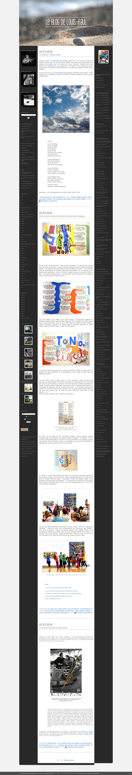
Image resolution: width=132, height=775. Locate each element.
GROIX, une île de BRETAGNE (103, 318)
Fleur (22, 228)
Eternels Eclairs (99, 313)
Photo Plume (99, 421)
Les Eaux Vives (99, 371)
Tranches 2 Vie (99, 437)
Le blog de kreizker (100, 352)
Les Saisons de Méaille (26, 234)
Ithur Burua (98, 324)
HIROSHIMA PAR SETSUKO (27, 183)
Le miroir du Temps (100, 361)
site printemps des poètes (82, 636)
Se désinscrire (28, 419)
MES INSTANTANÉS (100, 225)
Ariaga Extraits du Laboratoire (102, 146)
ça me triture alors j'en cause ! (102, 287)
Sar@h (97, 428)
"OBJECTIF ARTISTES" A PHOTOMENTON (27, 173)
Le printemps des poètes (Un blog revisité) (53, 628)
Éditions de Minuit (76, 593)
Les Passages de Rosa (101, 373)
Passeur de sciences (100, 416)
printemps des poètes (63, 199)
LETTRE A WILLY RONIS (26, 185)
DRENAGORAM (99, 306)
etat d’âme (98, 311)
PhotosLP (23, 134)
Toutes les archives (25, 318)
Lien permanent (45, 197)
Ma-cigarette (98, 387)
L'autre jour (98, 329)
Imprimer (53, 201)
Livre (22, 237)
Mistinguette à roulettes (101, 228)
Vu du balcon (99, 263)
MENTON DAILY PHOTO (101, 394)
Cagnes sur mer (24, 212)
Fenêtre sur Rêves (100, 171)
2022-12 (22, 295)
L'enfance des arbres (100, 182)
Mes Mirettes (99, 396)
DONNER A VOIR (100, 164)
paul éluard (48, 613)
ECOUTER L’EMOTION (101, 309)
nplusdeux (98, 407)
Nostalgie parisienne (100, 87)
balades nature (99, 282)
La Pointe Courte (25, 335)
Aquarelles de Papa (25, 393)
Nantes (22, 253)
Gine (97, 107)
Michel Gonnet (99, 398)
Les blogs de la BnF (100, 211)
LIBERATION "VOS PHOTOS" (28, 157)
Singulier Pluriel (99, 256)
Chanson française (100, 294)
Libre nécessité (99, 380)
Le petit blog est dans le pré (102, 366)
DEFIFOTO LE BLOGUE (26, 145)
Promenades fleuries (25, 271)
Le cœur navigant (88, 732)
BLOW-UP (98, 151)
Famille (22, 223)
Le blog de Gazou (100, 347)
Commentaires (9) (58, 197)
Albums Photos (25, 323)
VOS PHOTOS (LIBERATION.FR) (25, 163)
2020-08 (22, 313)
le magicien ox (99, 208)
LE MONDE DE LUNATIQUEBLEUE (100, 364)
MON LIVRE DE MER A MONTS (28, 244)
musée (68, 611)
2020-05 (22, 315)
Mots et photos (24, 246)
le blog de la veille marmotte (102, 201)
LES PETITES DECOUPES (102, 378)
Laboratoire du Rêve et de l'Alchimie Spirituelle (102, 192)
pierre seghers (80, 611)
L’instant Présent (24, 128)
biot (72, 611)
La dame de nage (100, 339)
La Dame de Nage (100, 187)
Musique (23, 248)
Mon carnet (98, 400)
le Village (86, 734)
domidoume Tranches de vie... (103, 304)
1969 (22, 196)
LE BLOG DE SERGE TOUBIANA (101, 206)
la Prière (71, 734)
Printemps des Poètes (60, 61)
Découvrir (23, 219)
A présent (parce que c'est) (102, 271)
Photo (22, 262)
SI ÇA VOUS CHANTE (101, 430)
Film (22, 225)
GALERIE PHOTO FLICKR (27, 152)
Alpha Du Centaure (100, 276)
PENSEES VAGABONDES (102, 419)
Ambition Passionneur (101, 278)
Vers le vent (98, 443)
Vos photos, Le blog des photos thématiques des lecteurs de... (103, 451)
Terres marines (24, 358)
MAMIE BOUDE (99, 389)
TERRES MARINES (25, 181)
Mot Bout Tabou (99, 230)
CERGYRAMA (99, 292)
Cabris (22, 405)
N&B (22, 250)
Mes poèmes (24, 241)
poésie (84, 197)
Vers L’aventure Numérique (102, 446)
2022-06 (22, 304)
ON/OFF (98, 414)
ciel (54, 199)
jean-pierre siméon (45, 199)
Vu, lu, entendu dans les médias (28, 284)
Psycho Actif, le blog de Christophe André (101, 249)
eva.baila (98, 169)
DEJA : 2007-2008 (100, 162)
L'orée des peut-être (100, 333)
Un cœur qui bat (99, 439)
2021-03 (22, 308)
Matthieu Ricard (99, 223)
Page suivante (69, 760)
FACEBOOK (23, 148)
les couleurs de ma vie (101, 213)
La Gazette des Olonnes (101, 189)
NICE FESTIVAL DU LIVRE (102, 232)
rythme (89, 197)
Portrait (22, 268)
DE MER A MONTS (25, 188)
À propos (98, 68)
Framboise (98, 112)
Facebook (43, 201)
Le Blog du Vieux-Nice (101, 354)
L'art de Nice (98, 180)
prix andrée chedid (78, 199)
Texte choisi (23, 278)
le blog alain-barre (100, 195)
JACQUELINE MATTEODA (102, 327)
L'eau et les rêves (100, 80)
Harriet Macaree (99, 320)
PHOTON (98, 242)
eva (97, 95)
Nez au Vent (98, 405)
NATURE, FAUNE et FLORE (102, 403)
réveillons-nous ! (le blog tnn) (102, 252)
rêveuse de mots (99, 254)
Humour (22, 230)
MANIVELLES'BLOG (100, 391)
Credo (52, 734)
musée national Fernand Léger (59, 587)
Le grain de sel (99, 356)
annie (97, 99)
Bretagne (23, 210)
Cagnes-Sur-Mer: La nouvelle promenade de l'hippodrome (27, 382)
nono (97, 235)
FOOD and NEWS (100, 173)
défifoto (22, 221)
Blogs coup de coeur (25, 207)
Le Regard (98, 369)
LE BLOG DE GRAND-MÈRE (102, 349)
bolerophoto (98, 285)
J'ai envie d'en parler (100, 176)
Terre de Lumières (100, 132)
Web (22, 287)
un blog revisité (84, 745)
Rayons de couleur (100, 425)
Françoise (98, 104)
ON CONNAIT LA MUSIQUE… (103, 412)
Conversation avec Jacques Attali (103, 157)
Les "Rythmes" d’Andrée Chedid (50, 55)
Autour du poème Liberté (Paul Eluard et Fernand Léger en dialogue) (62, 216)
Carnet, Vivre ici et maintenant (28, 214)
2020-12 (22, 311)
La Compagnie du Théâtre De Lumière (61, 596)
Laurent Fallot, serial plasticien (103, 345)
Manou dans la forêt (100, 221)
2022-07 (22, 302)
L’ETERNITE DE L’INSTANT (102, 382)
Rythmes (51, 66)
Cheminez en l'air (100, 155)
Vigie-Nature (98, 261)
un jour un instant (25, 280)
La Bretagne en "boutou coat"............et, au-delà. (101, 337)
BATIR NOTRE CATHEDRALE (28, 175)
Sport (22, 275)
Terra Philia (98, 434)
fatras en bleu (99, 315)
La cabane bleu (99, 185)
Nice (22, 255)
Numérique (23, 259)
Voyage (22, 282)
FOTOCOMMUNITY (25, 150)
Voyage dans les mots (101, 454)
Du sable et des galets (101, 167)
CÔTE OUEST (99, 299)
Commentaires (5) (86, 609)
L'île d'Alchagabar (100, 331)
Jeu (21, 232)
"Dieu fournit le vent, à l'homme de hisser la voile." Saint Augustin (103, 141)
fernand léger (60, 611)
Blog (22, 205)
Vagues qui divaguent (101, 441)
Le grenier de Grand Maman (102, 358)
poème (47, 611)
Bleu (22, 203)
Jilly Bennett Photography (102, 178)
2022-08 (22, 299)
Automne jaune (99, 78)
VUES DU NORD (100, 456)
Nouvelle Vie (24, 257)
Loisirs (22, 239)
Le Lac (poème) (99, 82)
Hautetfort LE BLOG (100, 322)
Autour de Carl (99, 148)
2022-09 (22, 297)
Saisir (79, 732)
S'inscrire (28, 416)
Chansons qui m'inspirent (26, 216)
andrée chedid (76, 197)
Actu (22, 198)
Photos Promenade (100, 423)
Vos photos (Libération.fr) (101, 448)
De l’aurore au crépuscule (102, 302)
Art (21, 200)
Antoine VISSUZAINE (101, 144)
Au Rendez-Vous (100, 280)
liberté (52, 611)
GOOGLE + (23, 155)
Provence (23, 273)
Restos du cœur (55, 598)
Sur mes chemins (100, 432)
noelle (97, 97)
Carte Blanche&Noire (25, 126)
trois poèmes (59, 73)
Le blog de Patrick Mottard (102, 203)
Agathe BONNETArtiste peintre (103, 273)
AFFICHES (23, 369)
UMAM (97, 258)
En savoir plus (95, 773)
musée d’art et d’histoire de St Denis (68, 591)
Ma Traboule (98, 385)
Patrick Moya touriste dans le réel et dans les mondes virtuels (103, 240)
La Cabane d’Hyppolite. (26, 346)
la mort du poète (62, 436)
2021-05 (22, 306)
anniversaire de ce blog (50, 747)
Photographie (24, 264)
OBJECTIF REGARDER (101, 409)
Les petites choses (100, 375)
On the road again (100, 237)
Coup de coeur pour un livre (102, 84)
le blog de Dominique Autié (102, 130)
